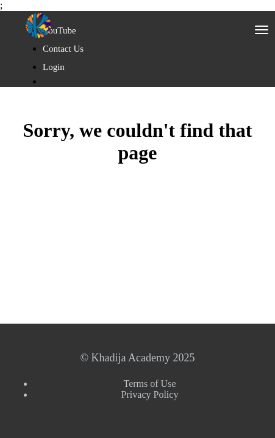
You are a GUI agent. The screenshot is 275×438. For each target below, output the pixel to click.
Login (54, 67)
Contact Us (63, 49)
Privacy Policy (150, 394)
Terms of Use (150, 383)
